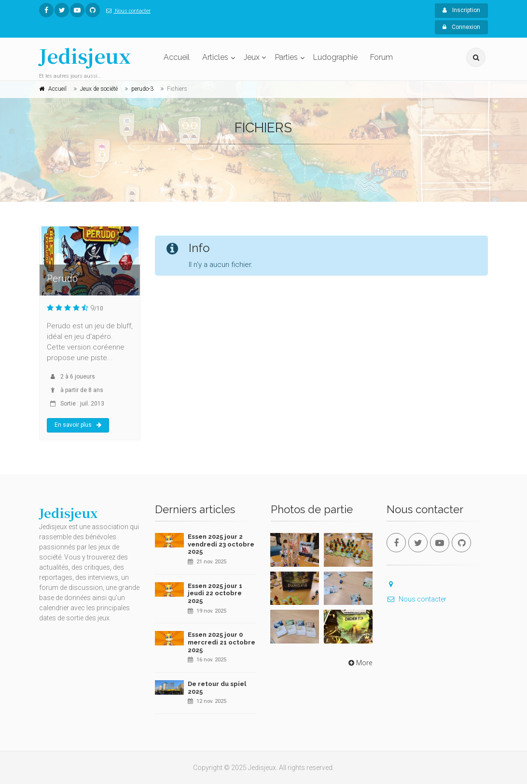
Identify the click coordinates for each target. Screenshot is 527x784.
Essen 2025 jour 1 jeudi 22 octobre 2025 (215, 593)
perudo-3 (142, 88)
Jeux (252, 57)
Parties (286, 57)
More (359, 663)
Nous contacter (126, 11)
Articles (215, 57)
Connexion (461, 27)
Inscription (461, 10)
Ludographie (335, 57)
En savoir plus (78, 424)
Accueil (177, 57)
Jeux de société (99, 88)
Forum (381, 57)
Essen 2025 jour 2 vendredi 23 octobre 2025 (221, 544)
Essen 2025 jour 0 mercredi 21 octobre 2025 (221, 642)
